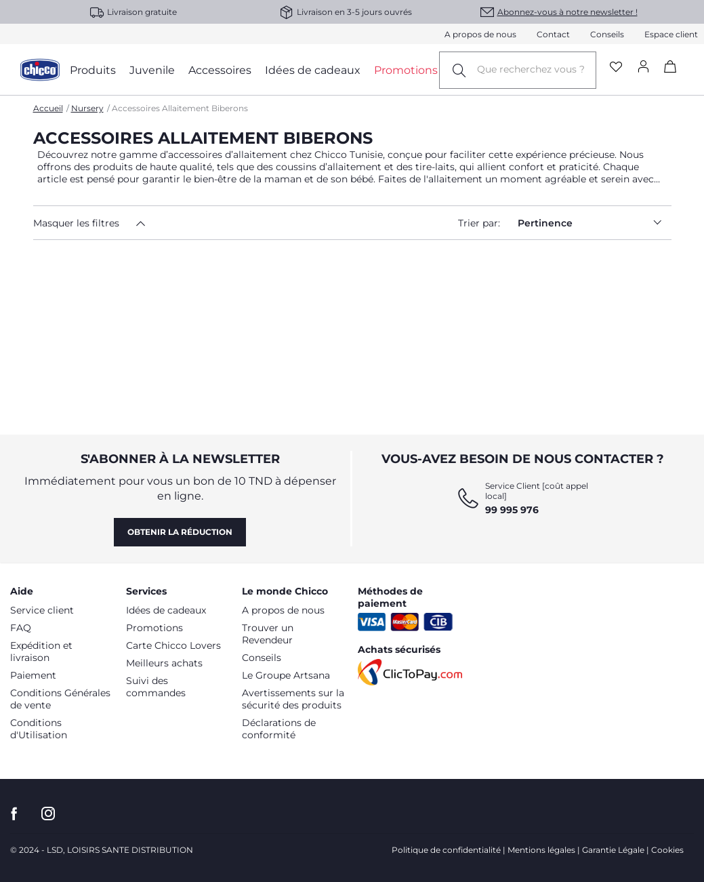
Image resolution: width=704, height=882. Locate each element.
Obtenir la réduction (179, 532)
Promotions (154, 628)
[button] (113, 223)
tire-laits (435, 167)
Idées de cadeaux (166, 610)
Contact (553, 34)
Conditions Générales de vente (60, 699)
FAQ (20, 628)
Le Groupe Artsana (286, 675)
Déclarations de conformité (279, 729)
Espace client (671, 34)
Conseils (607, 34)
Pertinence (594, 223)
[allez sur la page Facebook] (14, 813)
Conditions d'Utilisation (38, 729)
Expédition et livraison (41, 651)
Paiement (33, 675)
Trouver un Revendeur (267, 634)
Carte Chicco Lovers (173, 645)
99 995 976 (512, 510)
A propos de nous (480, 34)
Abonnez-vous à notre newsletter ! (567, 12)
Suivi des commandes (156, 687)
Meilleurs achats (164, 663)
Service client (42, 610)
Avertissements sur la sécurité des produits (293, 699)
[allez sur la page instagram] (48, 813)
